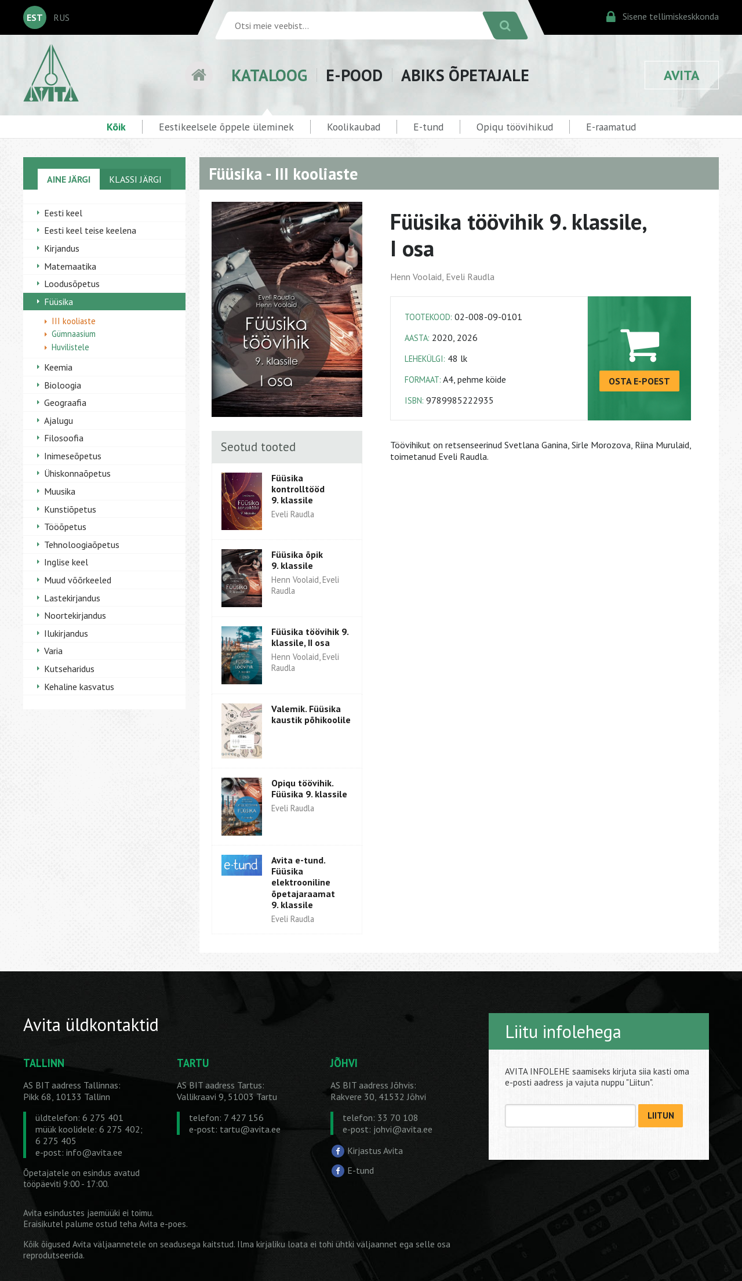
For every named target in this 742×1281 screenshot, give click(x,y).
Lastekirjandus (72, 598)
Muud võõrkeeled (77, 580)
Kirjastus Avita (375, 1150)
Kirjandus (61, 248)
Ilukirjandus (66, 633)
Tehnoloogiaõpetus (81, 544)
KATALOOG (269, 75)
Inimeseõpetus (72, 456)
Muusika (59, 491)
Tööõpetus (65, 526)
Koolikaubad (353, 126)
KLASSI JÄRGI (135, 179)
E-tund (428, 126)
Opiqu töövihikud (515, 126)
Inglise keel (66, 562)
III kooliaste (74, 320)
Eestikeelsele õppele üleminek (226, 126)
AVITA (682, 75)
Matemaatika (70, 266)
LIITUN (661, 1115)
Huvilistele (70, 347)
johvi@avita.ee (402, 1129)
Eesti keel (63, 213)
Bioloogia (62, 385)
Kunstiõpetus (70, 509)
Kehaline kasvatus (79, 686)
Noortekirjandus (75, 615)
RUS (61, 17)
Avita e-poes (162, 1223)
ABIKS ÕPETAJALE (465, 75)
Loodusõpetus (72, 283)
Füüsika (58, 301)
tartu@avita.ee (250, 1129)
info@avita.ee (94, 1152)
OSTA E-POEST (639, 381)
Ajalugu (58, 420)
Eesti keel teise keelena (90, 230)
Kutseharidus (69, 668)
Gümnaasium (74, 333)
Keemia (58, 367)
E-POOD (354, 75)
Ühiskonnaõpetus (77, 473)
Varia (53, 650)
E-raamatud (611, 126)
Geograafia (65, 402)
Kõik (116, 126)
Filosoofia (63, 438)
